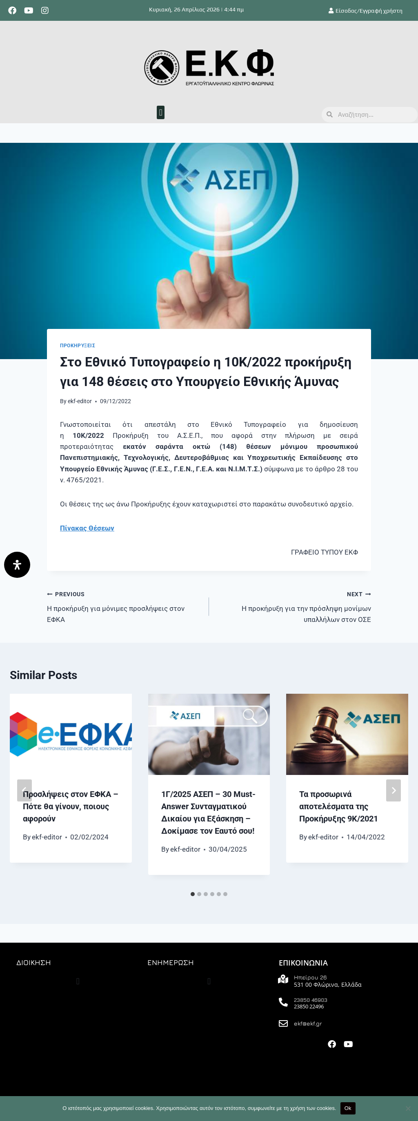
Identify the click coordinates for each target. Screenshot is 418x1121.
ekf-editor (80, 401)
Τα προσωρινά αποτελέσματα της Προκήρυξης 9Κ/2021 (338, 806)
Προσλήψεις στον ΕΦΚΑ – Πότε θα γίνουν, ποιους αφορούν (70, 806)
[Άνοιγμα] (17, 565)
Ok (348, 1108)
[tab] (193, 894)
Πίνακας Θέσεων (87, 528)
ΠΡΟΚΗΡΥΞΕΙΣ (78, 346)
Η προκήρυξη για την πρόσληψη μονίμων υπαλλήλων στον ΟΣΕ (293, 606)
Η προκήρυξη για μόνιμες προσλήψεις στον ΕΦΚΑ (124, 606)
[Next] (393, 790)
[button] (161, 112)
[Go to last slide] (24, 790)
